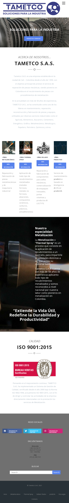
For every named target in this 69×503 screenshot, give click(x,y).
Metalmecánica (15, 494)
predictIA (52, 494)
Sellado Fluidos (41, 494)
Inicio (5, 494)
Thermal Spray (28, 494)
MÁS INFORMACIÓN (8, 165)
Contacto (35, 499)
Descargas (62, 494)
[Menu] (63, 3)
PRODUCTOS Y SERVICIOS (33, 38)
